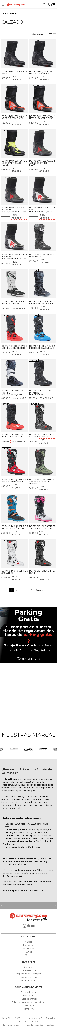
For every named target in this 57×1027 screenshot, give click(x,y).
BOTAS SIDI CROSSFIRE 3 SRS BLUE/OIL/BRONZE (14, 527)
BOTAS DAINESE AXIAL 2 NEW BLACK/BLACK (42, 72)
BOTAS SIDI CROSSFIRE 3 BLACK (42, 572)
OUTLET (6, 130)
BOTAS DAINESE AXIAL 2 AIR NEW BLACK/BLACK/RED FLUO (14, 210)
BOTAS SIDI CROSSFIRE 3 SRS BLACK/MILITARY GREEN (42, 481)
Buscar (44, 5)
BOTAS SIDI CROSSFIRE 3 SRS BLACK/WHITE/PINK (42, 527)
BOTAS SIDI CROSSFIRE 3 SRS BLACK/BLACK (42, 436)
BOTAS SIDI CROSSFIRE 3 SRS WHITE (14, 572)
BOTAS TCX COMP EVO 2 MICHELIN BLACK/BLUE (42, 347)
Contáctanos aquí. (12, 876)
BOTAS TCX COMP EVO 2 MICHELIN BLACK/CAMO (42, 302)
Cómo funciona (28, 658)
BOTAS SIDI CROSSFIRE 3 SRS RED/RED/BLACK (14, 480)
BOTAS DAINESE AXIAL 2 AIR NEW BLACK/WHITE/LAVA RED (14, 257)
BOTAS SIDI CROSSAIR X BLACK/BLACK (41, 256)
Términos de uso (11, 1025)
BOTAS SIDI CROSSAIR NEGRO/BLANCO (13, 302)
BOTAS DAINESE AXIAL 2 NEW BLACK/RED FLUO (42, 117)
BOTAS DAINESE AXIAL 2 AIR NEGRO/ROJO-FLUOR (42, 163)
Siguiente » (41, 590)
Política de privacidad (33, 1025)
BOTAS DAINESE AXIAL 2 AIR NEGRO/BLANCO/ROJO (42, 210)
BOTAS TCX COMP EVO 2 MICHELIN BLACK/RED (14, 347)
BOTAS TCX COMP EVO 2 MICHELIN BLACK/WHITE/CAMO (14, 393)
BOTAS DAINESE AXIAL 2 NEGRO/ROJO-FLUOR (14, 117)
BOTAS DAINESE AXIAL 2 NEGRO (14, 72)
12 (32, 590)
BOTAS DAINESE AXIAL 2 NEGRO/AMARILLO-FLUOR (14, 163)
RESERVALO (35, 41)
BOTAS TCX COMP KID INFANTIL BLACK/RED (13, 436)
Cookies (49, 1025)
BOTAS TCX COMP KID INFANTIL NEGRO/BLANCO (40, 393)
